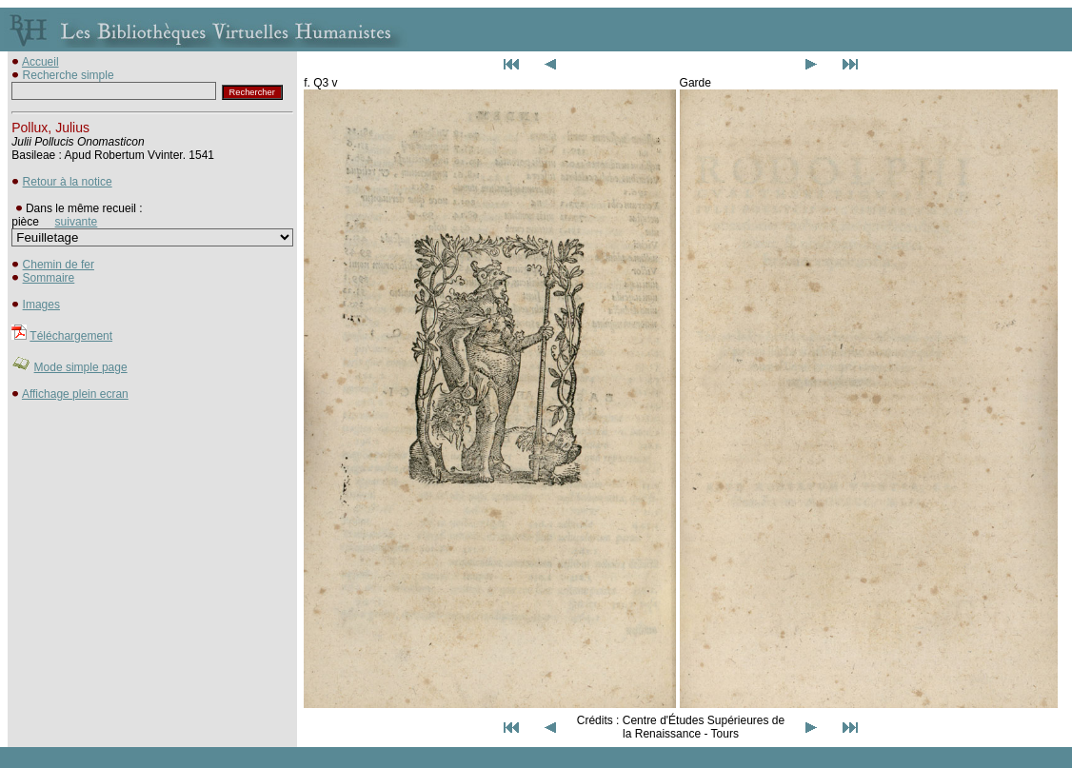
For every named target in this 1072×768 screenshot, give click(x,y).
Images (41, 304)
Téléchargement (71, 336)
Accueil (40, 62)
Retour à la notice (67, 181)
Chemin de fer (58, 264)
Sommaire (49, 278)
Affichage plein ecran (75, 394)
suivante (76, 221)
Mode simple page (81, 367)
